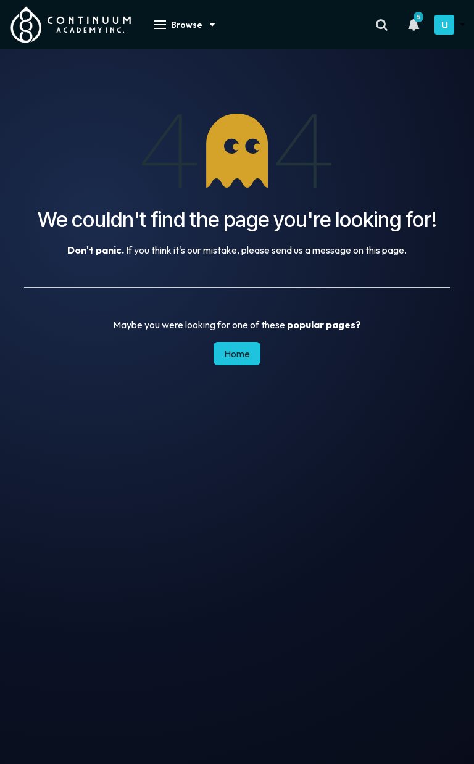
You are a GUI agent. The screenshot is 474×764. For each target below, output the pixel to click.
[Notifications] (413, 24)
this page (384, 250)
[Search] (382, 24)
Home (237, 353)
